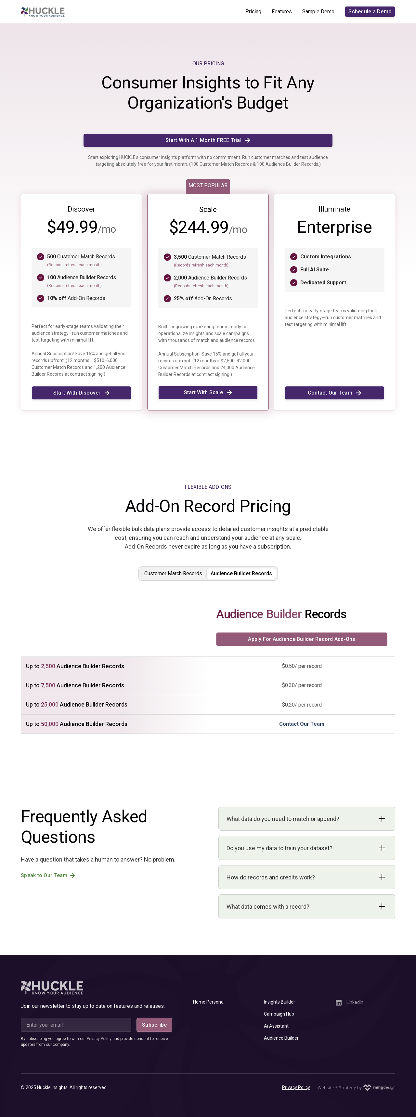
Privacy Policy (296, 1087)
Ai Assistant (276, 1026)
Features (282, 11)
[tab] (173, 573)
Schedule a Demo (370, 11)
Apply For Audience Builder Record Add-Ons (301, 639)
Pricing (253, 11)
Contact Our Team (301, 724)
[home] (43, 12)
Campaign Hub (279, 1014)
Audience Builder (281, 1038)
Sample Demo (318, 11)
